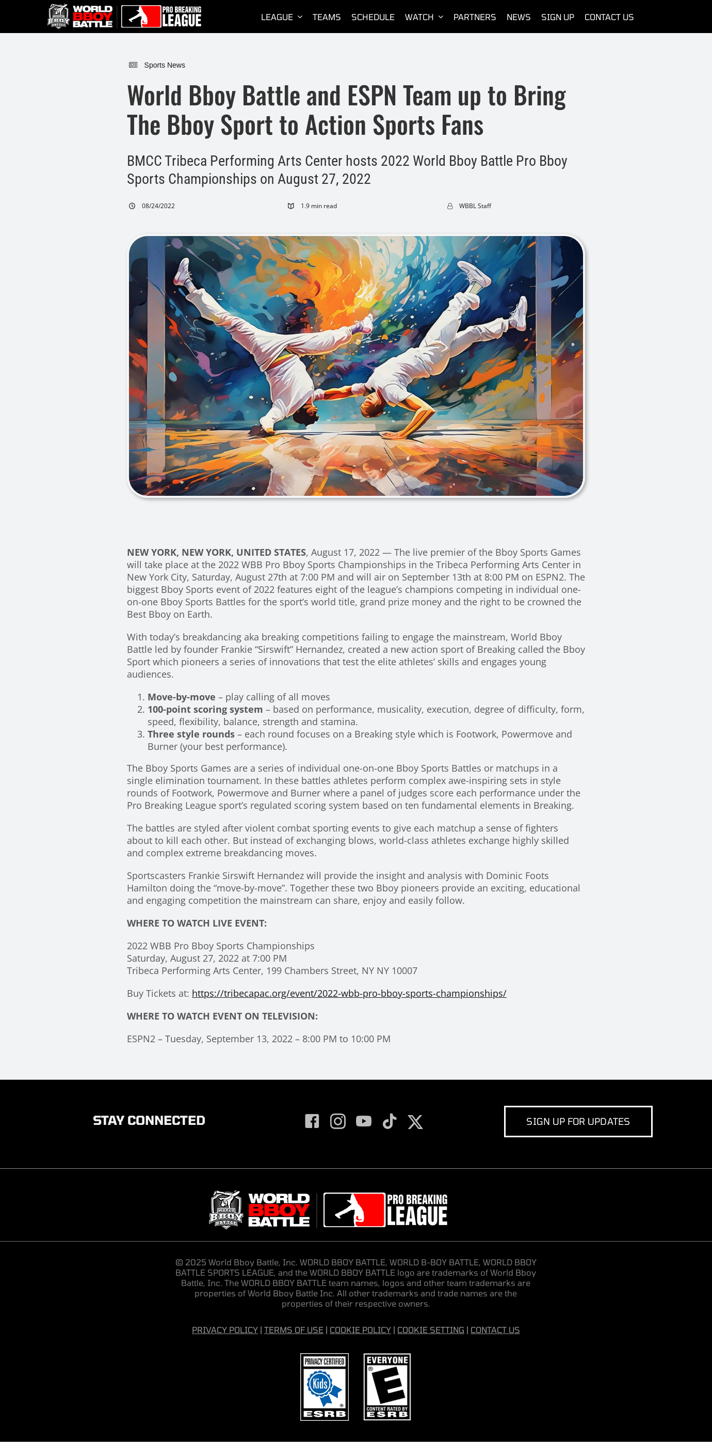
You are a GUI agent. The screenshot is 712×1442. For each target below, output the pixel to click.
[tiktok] (389, 1121)
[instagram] (338, 1121)
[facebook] (312, 1121)
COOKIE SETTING (430, 1330)
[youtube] (363, 1121)
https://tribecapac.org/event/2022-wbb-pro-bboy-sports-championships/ (349, 993)
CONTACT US (495, 1330)
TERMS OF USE (293, 1330)
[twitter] (415, 1122)
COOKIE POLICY (360, 1330)
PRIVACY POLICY (225, 1330)
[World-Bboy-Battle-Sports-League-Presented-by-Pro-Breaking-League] (123, 8)
